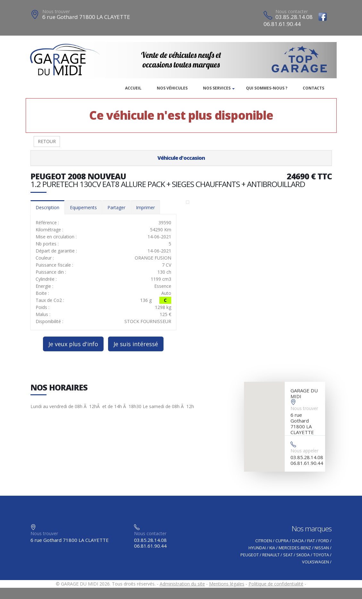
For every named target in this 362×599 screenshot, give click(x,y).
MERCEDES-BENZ (295, 548)
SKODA (303, 555)
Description (47, 207)
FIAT (311, 540)
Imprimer (145, 207)
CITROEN (263, 540)
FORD (323, 540)
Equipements (83, 207)
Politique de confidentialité (275, 584)
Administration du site (182, 584)
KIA (272, 548)
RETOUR (47, 141)
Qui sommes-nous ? (266, 88)
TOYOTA (321, 555)
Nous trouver (56, 11)
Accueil (133, 88)
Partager (116, 207)
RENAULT (271, 555)
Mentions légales (226, 584)
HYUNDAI (257, 548)
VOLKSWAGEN (315, 562)
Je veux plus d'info (73, 344)
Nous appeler (304, 451)
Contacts (313, 88)
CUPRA (282, 540)
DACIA (298, 540)
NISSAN (322, 548)
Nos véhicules (172, 88)
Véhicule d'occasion (181, 157)
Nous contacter (291, 11)
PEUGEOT (249, 555)
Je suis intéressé (136, 344)
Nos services (217, 88)
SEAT (288, 555)
